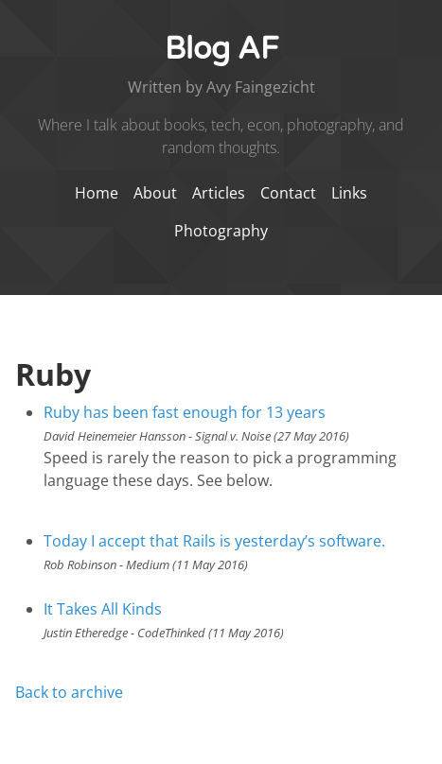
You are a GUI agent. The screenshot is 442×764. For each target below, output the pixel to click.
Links (349, 192)
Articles (220, 192)
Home (96, 192)
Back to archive (69, 692)
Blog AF (221, 49)
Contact (290, 192)
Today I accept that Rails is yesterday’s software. (214, 540)
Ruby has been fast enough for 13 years (185, 412)
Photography (221, 230)
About (157, 192)
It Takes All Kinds (103, 609)
